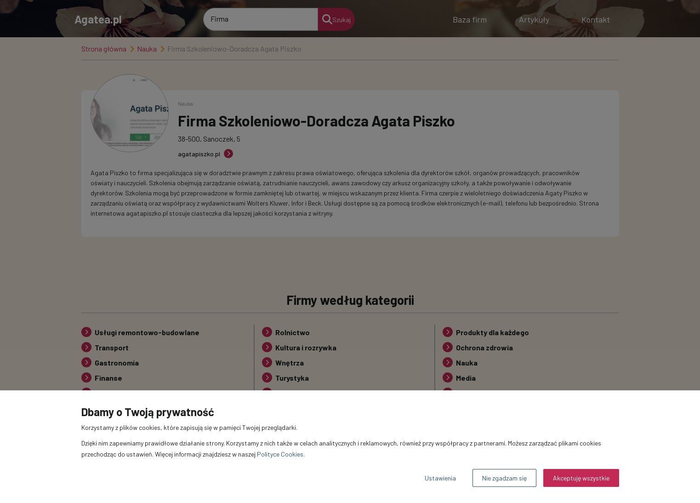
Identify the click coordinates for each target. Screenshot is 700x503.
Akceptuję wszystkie (581, 478)
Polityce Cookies (280, 454)
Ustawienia (440, 478)
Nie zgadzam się (504, 478)
